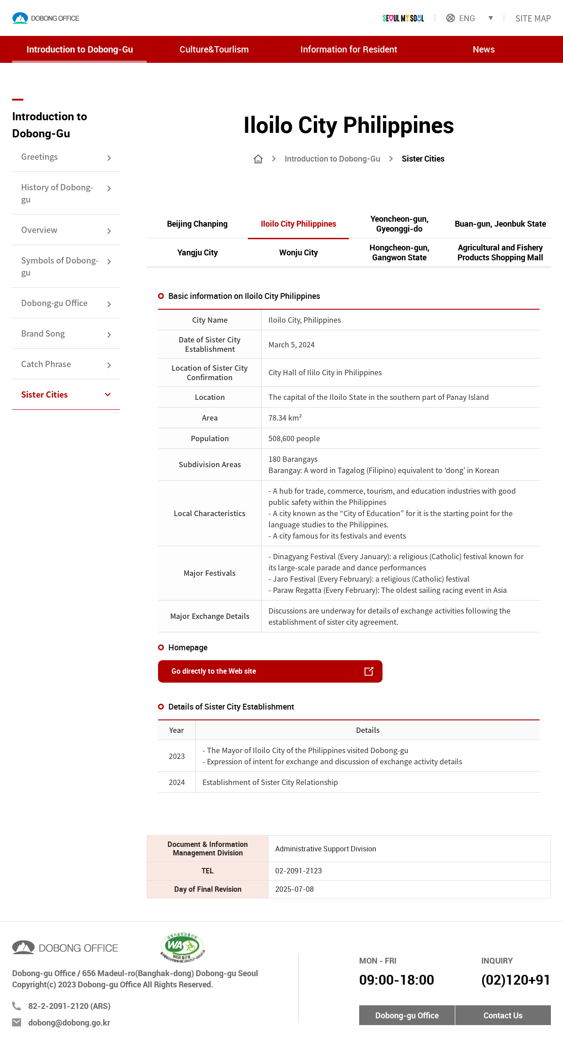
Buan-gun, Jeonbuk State (500, 223)
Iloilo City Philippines (298, 223)
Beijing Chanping (197, 223)
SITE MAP (533, 18)
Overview (39, 229)
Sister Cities (44, 394)
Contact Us (503, 1015)
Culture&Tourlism (214, 49)
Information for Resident (348, 49)
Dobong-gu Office (54, 302)
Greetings (39, 156)
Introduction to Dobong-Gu (79, 49)
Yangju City (197, 252)
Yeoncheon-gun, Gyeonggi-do (399, 223)
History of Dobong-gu (57, 193)
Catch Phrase (46, 363)
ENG (460, 18)
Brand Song (43, 333)
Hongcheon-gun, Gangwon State (399, 252)
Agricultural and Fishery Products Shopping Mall (500, 252)
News (484, 49)
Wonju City (298, 252)
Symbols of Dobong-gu (59, 266)
